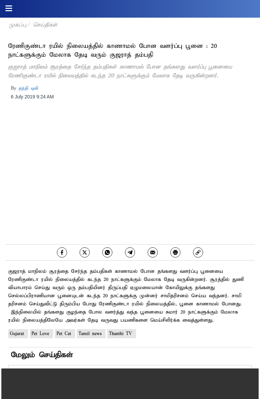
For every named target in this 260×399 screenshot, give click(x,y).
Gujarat (18, 334)
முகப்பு (17, 24)
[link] (198, 252)
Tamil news (91, 334)
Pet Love (41, 334)
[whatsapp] (107, 252)
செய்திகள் (45, 24)
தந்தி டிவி (28, 88)
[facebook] (62, 252)
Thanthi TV (121, 334)
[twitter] (85, 252)
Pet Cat (65, 334)
